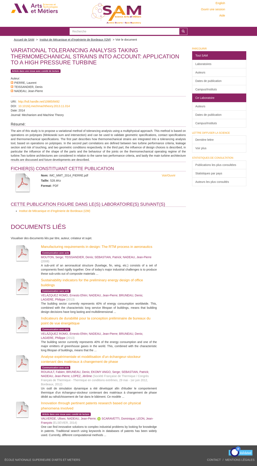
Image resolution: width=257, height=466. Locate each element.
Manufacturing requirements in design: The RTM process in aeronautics (96, 247)
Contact (214, 459)
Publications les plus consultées (215, 165)
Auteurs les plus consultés (212, 181)
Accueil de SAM (24, 39)
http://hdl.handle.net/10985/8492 (39, 101)
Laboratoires (203, 64)
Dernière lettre (204, 139)
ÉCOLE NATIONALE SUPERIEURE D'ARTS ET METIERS (42, 459)
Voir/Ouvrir (168, 175)
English (220, 3)
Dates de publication (208, 81)
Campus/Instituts (206, 89)
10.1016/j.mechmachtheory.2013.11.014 (44, 106)
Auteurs (200, 72)
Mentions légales (240, 459)
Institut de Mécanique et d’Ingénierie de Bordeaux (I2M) (75, 39)
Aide (222, 15)
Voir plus (201, 148)
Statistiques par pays (208, 173)
